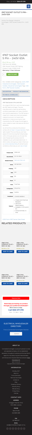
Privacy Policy (15, 391)
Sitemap (16, 393)
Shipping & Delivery (16, 384)
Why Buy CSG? (16, 371)
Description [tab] (7, 91)
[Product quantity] (4, 74)
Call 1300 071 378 (16, 310)
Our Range (9, 20)
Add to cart (12, 74)
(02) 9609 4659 (16, 413)
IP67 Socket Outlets (13, 88)
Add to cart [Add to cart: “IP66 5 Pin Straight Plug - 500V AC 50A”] (8, 283)
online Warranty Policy (11, 144)
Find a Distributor (16, 375)
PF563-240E (22, 160)
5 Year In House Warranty (18, 130)
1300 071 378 (16, 410)
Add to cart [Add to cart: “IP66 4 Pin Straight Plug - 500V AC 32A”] (23, 251)
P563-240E (16, 160)
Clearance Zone (16, 298)
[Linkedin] (16, 428)
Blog (16, 382)
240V (23, 82)
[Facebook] (7, 428)
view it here (23, 146)
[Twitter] (13, 428)
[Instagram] (10, 428)
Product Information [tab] (20, 91)
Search (16, 333)
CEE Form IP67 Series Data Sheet (14, 219)
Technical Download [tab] (10, 94)
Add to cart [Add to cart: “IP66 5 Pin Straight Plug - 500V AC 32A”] (8, 251)
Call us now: (16, 1)
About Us (16, 373)
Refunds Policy (16, 388)
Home (3, 20)
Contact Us (16, 380)
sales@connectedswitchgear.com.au (16, 425)
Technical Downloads (16, 377)
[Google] (18, 428)
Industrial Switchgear (15, 86)
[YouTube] (21, 428)
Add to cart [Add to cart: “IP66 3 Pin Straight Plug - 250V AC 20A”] (23, 283)
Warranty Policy (16, 386)
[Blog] (24, 428)
